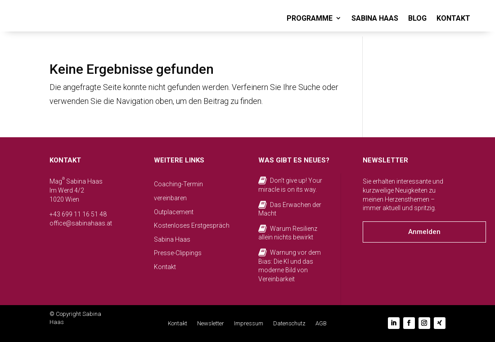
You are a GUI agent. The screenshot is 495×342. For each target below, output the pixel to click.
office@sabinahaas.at (81, 223)
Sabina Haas (172, 239)
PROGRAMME (310, 18)
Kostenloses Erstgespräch (192, 225)
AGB (321, 323)
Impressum (248, 323)
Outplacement (174, 212)
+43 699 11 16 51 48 (78, 214)
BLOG (417, 18)
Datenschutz (289, 323)
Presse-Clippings (178, 252)
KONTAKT (453, 18)
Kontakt (165, 266)
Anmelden (424, 232)
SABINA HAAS (374, 18)
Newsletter (210, 323)
